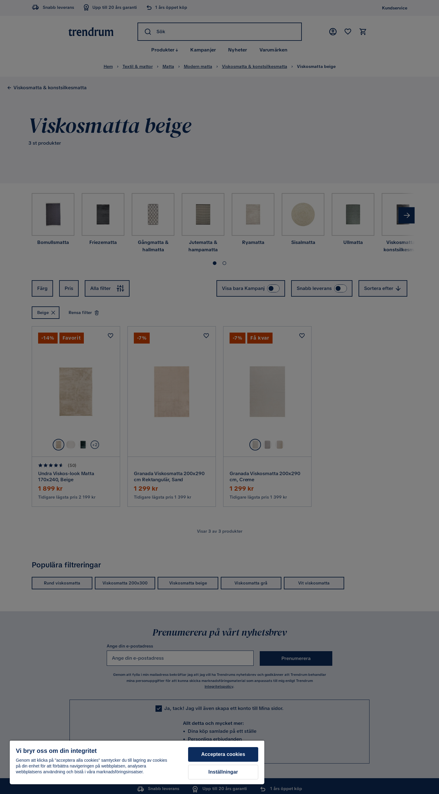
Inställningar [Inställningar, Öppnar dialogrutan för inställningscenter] (223, 772)
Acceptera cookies (223, 754)
